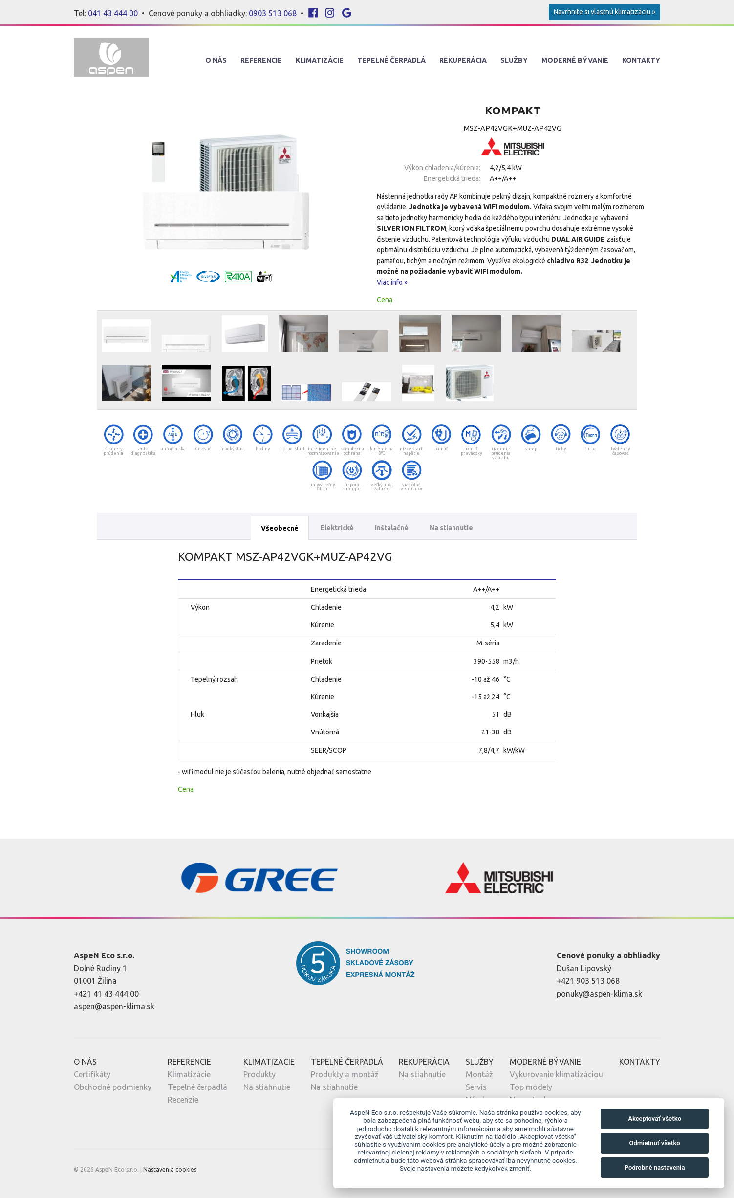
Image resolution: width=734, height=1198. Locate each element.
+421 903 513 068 (588, 980)
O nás (216, 60)
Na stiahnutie (451, 528)
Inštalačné (392, 528)
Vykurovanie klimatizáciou (556, 1074)
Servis (476, 1087)
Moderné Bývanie (574, 60)
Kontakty (641, 60)
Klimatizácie (320, 60)
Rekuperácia (463, 60)
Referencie (261, 60)
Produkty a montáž (345, 1074)
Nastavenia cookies (169, 1169)
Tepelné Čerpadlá (391, 60)
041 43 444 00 (113, 13)
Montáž (479, 1074)
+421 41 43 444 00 (106, 993)
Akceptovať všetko (654, 1118)
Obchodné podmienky (112, 1087)
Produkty (259, 1074)
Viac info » (392, 282)
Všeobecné (280, 528)
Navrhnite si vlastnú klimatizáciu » (604, 12)
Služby (514, 60)
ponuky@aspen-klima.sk (599, 993)
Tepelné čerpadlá (197, 1087)
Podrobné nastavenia (655, 1167)
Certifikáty (92, 1074)
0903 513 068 (273, 13)
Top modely (531, 1087)
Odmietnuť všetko (654, 1143)
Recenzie (183, 1099)
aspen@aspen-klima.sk (114, 1006)
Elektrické (337, 528)
